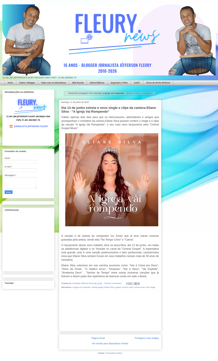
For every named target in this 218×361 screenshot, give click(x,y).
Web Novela (78, 83)
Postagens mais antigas (147, 338)
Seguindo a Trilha (119, 83)
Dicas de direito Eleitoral (158, 83)
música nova (139, 287)
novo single (150, 287)
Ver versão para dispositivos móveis (110, 343)
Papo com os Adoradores (53, 83)
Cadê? (137, 83)
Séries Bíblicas (97, 83)
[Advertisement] (110, 311)
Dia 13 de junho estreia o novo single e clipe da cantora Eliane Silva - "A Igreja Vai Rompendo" (108, 109)
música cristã (127, 287)
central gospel (97, 287)
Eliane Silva (109, 287)
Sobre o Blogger (27, 83)
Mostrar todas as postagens (139, 93)
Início (10, 83)
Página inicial (98, 338)
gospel (118, 287)
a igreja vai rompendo (81, 287)
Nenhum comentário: (113, 283)
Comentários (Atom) (113, 353)
